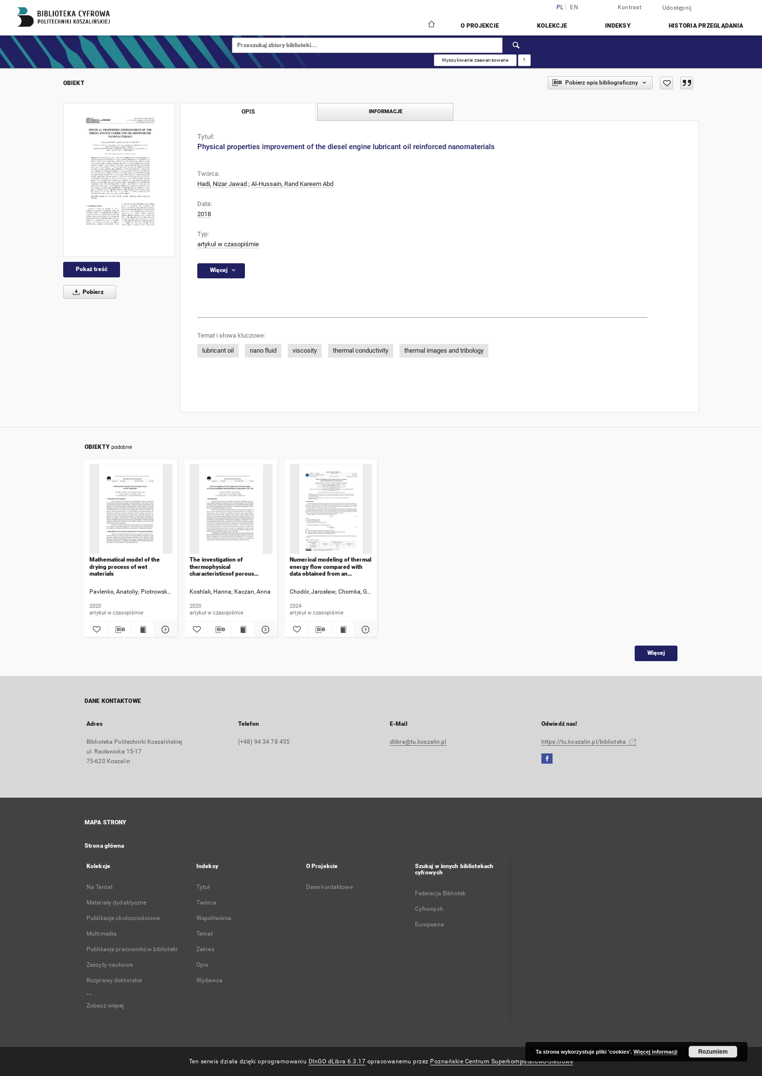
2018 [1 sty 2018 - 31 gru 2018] (204, 214)
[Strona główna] (431, 25)
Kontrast (629, 7)
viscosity (305, 350)
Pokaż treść (91, 269)
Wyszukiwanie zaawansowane (475, 60)
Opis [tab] (248, 111)
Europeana (429, 924)
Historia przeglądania (706, 25)
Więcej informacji (655, 1052)
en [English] (574, 7)
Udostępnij (677, 7)
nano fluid (263, 350)
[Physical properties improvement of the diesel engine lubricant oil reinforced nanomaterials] (119, 180)
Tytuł (203, 887)
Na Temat (100, 887)
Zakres (205, 949)
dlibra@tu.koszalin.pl (418, 741)
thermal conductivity (360, 350)
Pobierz (86, 292)
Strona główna (104, 845)
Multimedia (102, 933)
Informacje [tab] (385, 111)
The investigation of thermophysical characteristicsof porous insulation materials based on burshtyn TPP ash (228, 566)
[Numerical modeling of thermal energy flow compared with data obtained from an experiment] (331, 509)
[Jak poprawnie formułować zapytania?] (524, 60)
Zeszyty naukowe (110, 964)
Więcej (656, 652)
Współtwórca (213, 918)
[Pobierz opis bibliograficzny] (119, 629)
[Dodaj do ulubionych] (666, 83)
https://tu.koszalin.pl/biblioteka (589, 741)
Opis (202, 964)
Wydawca (209, 980)
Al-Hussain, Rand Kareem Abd (292, 184)
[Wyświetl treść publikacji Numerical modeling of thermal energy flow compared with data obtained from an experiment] (342, 629)
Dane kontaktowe (329, 887)
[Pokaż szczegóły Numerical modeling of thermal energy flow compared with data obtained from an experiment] (364, 629)
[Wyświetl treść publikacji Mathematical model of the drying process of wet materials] (142, 629)
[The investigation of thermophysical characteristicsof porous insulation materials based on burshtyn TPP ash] (231, 509)
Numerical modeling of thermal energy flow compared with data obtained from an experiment (330, 566)
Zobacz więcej (105, 1005)
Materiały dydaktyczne (117, 902)
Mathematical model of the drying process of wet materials (124, 566)
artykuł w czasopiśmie (228, 244)
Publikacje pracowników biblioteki (132, 949)
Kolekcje (552, 25)
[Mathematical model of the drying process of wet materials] (131, 509)
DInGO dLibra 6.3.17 (337, 1061)
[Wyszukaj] (516, 45)
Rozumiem (713, 1051)
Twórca (206, 902)
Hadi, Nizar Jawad (222, 184)
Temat (204, 933)
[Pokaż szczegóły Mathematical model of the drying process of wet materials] (164, 629)
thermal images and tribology (444, 350)
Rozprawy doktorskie (114, 980)
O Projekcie (480, 25)
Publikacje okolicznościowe (123, 918)
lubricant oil (218, 350)
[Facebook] (547, 759)
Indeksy (618, 25)
